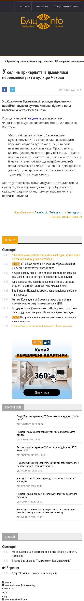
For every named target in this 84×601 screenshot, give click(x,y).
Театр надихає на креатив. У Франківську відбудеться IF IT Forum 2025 (47, 449)
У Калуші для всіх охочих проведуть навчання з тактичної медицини (46, 480)
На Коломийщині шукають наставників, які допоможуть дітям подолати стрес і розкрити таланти (48, 465)
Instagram (74, 212)
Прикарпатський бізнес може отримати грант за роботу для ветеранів (47, 496)
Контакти (42, 6)
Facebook (41, 212)
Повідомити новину (66, 6)
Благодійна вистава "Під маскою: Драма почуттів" (41, 560)
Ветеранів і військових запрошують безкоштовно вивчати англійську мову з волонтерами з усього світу (46, 511)
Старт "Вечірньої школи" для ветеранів (34, 573)
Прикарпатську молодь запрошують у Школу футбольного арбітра (46, 434)
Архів (24, 6)
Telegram (56, 212)
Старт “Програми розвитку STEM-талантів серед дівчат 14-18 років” (47, 418)
